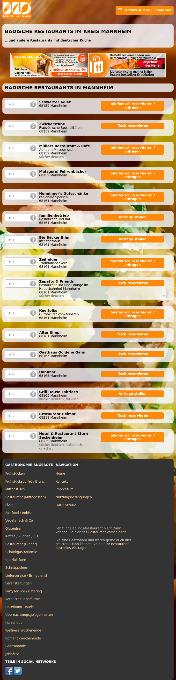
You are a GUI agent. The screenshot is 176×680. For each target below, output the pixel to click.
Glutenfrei (13, 528)
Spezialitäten (15, 560)
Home (60, 473)
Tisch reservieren (132, 126)
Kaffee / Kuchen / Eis (21, 536)
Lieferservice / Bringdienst (26, 575)
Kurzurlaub (13, 622)
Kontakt (62, 481)
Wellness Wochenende (23, 630)
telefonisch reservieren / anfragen (132, 105)
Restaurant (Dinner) (21, 544)
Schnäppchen (16, 567)
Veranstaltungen (18, 583)
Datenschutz (66, 505)
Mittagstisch (15, 489)
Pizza (9, 505)
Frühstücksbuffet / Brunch (26, 481)
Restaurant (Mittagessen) (25, 497)
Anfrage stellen (133, 217)
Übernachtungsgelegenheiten (29, 615)
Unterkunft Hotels (19, 607)
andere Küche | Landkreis (144, 10)
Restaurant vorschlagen (107, 532)
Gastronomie (15, 646)
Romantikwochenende (23, 638)
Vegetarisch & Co (19, 520)
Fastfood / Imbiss (18, 513)
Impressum (64, 489)
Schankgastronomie (21, 552)
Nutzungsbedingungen (74, 497)
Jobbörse (12, 654)
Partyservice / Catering (23, 591)
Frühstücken (15, 473)
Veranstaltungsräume (22, 599)
